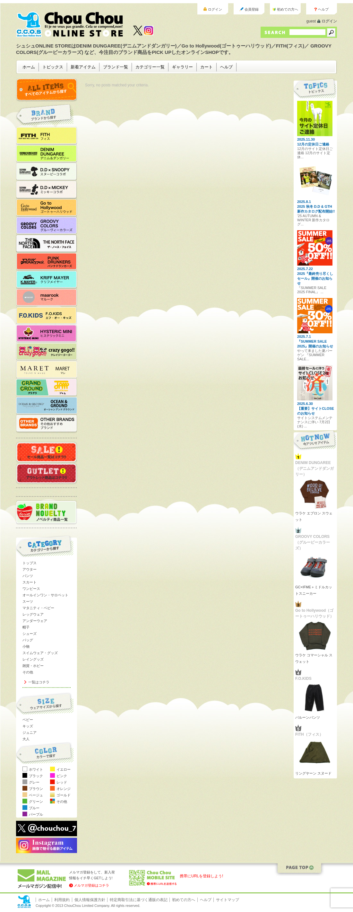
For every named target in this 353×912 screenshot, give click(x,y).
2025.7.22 (305, 269)
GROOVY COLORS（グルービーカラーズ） (49, 225)
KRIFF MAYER (49, 279)
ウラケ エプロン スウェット (313, 516)
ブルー (34, 808)
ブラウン (36, 789)
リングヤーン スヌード (313, 773)
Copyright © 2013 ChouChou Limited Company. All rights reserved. (88, 906)
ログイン (215, 9)
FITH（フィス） (49, 136)
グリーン (36, 801)
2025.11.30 (306, 139)
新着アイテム (83, 67)
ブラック (36, 776)
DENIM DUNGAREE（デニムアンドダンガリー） (49, 153)
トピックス (52, 67)
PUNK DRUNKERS (49, 261)
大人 (26, 739)
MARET (49, 369)
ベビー (27, 720)
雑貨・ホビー (33, 666)
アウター (29, 569)
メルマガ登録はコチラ (91, 885)
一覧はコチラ (38, 682)
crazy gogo (49, 351)
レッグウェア (33, 614)
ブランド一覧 (115, 67)
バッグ (27, 640)
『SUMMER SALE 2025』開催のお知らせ (315, 343)
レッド (61, 782)
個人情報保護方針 (89, 900)
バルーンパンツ (307, 717)
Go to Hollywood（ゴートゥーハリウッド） (49, 207)
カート (206, 67)
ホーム (28, 67)
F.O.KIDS (49, 315)
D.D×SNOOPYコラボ (49, 171)
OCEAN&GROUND (49, 405)
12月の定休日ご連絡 (313, 144)
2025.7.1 (304, 336)
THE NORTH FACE (49, 243)
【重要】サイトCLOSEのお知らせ (315, 411)
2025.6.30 (305, 404)
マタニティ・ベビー (38, 608)
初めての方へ (287, 9)
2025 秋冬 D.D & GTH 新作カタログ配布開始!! (316, 209)
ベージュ (36, 795)
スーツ (27, 601)
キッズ (27, 726)
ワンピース (31, 589)
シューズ (29, 634)
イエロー (63, 769)
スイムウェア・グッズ (40, 653)
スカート (29, 582)
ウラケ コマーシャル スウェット (313, 658)
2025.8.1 (304, 202)
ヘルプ (323, 9)
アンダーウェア (34, 621)
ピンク (61, 776)
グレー (34, 782)
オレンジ (63, 789)
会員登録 (252, 9)
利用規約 (62, 900)
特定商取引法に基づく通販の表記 (139, 900)
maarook (49, 297)
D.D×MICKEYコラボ (49, 189)
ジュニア (29, 732)
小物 (26, 646)
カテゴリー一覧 (150, 67)
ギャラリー (182, 67)
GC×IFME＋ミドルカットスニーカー (313, 590)
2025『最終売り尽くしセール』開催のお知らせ (315, 278)
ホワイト (36, 769)
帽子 (26, 627)
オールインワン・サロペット (45, 595)
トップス (29, 563)
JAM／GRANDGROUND (49, 387)
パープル (36, 814)
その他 (27, 672)
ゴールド (63, 795)
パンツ (27, 576)
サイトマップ (227, 900)
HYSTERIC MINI (49, 333)
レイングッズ (33, 659)
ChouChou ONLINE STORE (70, 24)
